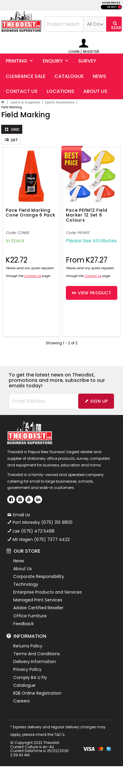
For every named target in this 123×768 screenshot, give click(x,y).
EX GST (112, 7)
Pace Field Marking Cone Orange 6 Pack (30, 213)
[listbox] (94, 24)
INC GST (119, 7)
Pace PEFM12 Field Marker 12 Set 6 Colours (86, 215)
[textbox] (64, 24)
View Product (94, 293)
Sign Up (99, 401)
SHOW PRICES (111, 3)
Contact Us (32, 276)
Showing (62, 343)
